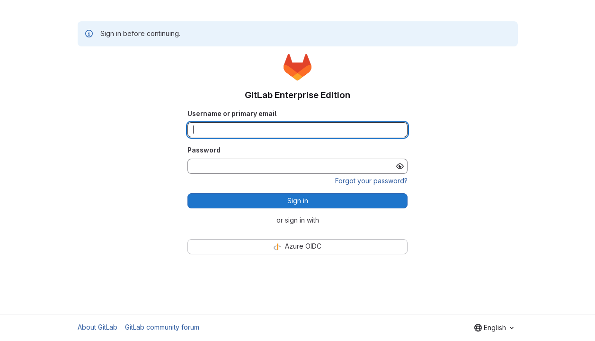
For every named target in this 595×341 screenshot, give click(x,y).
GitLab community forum (162, 327)
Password (204, 150)
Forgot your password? (371, 181)
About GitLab (97, 327)
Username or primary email (231, 113)
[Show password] (400, 166)
